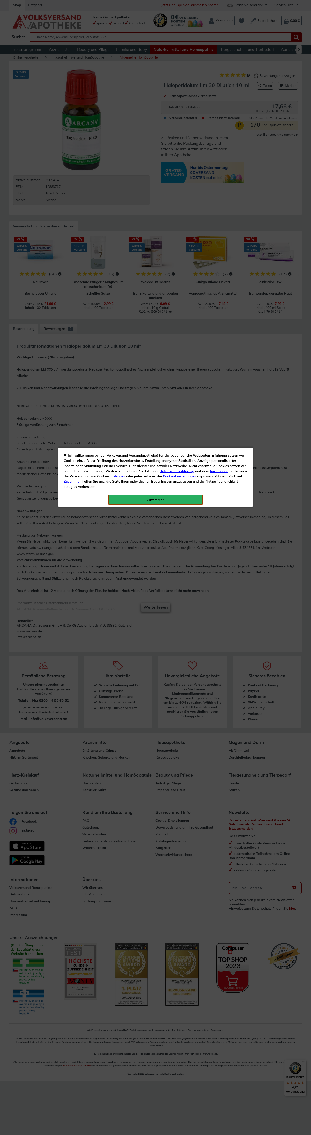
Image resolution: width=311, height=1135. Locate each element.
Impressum (219, 106)
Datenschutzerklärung (177, 106)
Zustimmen (72, 116)
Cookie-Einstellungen (179, 111)
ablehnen (118, 111)
